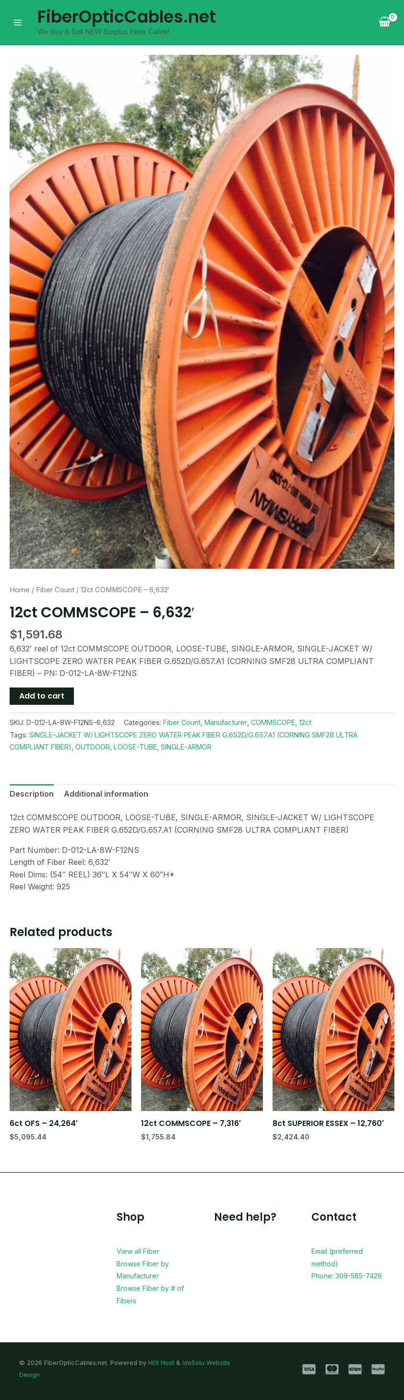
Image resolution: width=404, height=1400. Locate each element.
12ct (305, 722)
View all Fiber (141, 1251)
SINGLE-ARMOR (186, 747)
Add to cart (41, 695)
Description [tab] (32, 794)
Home (20, 590)
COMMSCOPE (273, 722)
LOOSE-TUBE (135, 747)
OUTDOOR (92, 747)
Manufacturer (225, 722)
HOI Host (161, 1362)
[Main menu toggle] (18, 22)
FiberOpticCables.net (126, 16)
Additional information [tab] (106, 794)
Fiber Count (55, 590)
